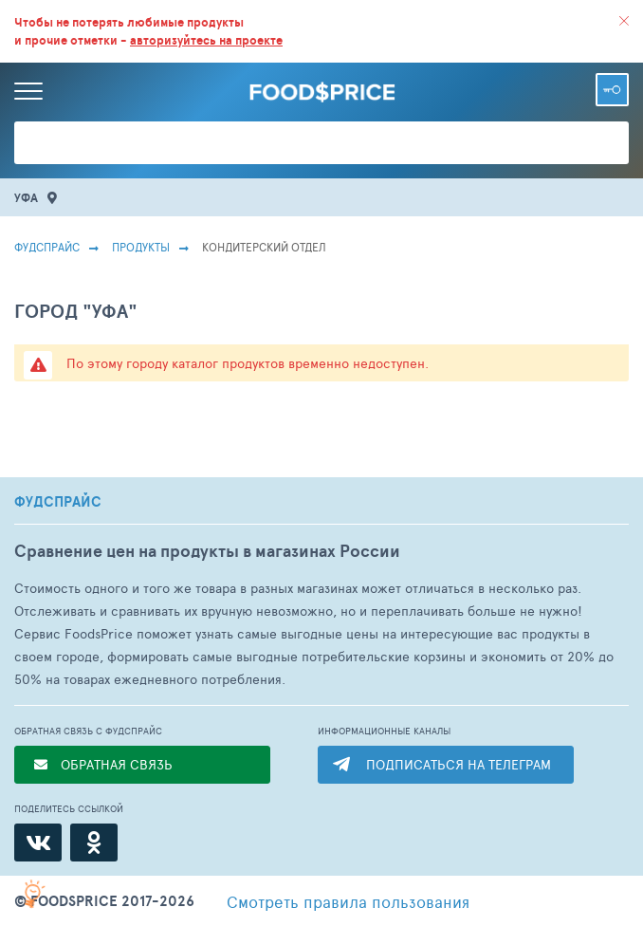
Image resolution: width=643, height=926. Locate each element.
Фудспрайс (47, 246)
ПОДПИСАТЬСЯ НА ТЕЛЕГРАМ (458, 764)
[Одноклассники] (94, 842)
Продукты (141, 246)
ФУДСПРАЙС (57, 501)
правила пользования (348, 901)
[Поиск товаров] (321, 142)
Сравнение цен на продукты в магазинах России (207, 551)
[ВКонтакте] (38, 842)
